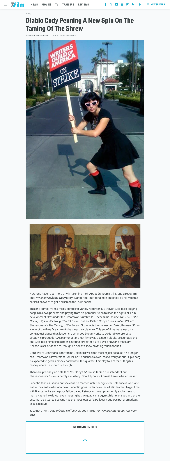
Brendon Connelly (38, 35)
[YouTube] (116, 5)
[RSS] (133, 5)
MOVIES (46, 4)
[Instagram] (122, 5)
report (93, 309)
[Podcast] (140, 4)
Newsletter (155, 4)
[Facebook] (105, 5)
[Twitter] (111, 5)
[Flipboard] (127, 5)
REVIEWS (83, 4)
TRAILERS (68, 4)
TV (56, 4)
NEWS (34, 4)
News (28, 14)
